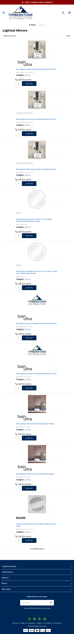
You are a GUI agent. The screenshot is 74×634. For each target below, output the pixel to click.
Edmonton (58, 623)
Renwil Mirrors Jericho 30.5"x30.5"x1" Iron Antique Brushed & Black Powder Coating (34, 220)
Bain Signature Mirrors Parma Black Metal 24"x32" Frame (36, 374)
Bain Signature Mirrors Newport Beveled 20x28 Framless (36, 323)
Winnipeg (31, 623)
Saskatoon (48, 623)
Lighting (41, 25)
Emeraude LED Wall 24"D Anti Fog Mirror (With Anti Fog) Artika (35, 525)
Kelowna (15, 623)
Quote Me (29, 83)
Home (32, 25)
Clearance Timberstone (24, 113)
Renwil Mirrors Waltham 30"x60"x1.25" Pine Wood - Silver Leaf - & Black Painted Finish (36, 272)
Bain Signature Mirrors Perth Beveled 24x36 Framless (35, 474)
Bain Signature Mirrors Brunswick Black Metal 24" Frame (36, 69)
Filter (68, 36)
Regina (23, 623)
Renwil (18, 213)
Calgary (39, 623)
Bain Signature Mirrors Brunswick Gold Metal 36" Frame (36, 169)
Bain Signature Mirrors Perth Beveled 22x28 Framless (35, 424)
